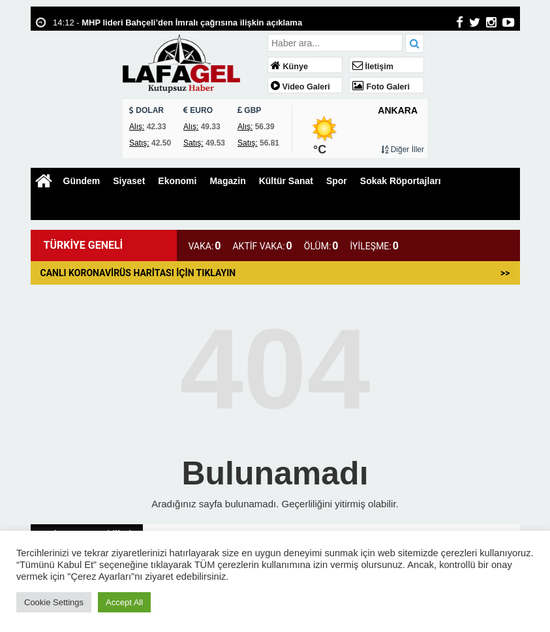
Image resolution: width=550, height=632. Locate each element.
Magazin (227, 181)
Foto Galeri (381, 86)
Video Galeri (300, 86)
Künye (289, 66)
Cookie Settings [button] (54, 602)
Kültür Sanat (286, 181)
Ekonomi (177, 181)
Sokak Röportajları (400, 181)
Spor (336, 181)
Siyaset (129, 181)
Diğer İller (402, 149)
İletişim (372, 66)
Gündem (81, 181)
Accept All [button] (124, 602)
